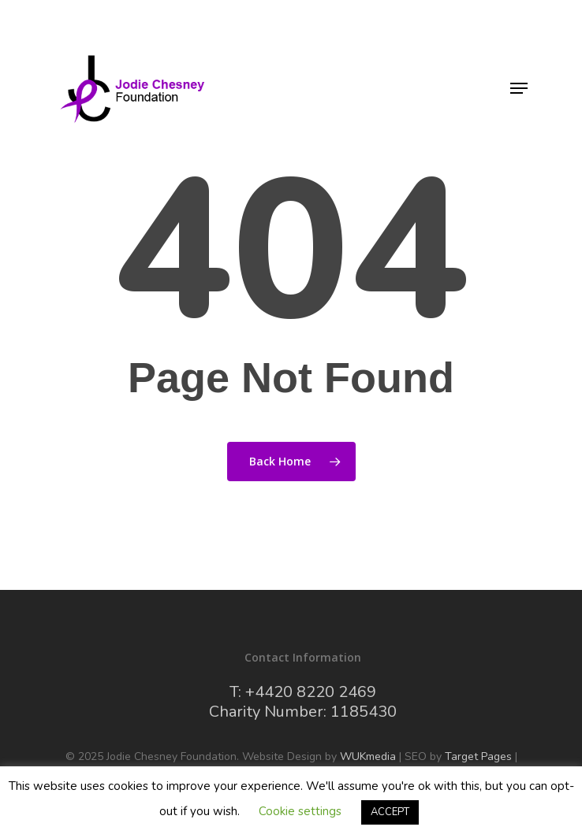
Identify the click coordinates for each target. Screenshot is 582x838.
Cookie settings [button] (300, 811)
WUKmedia (368, 756)
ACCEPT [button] (390, 812)
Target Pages (478, 756)
